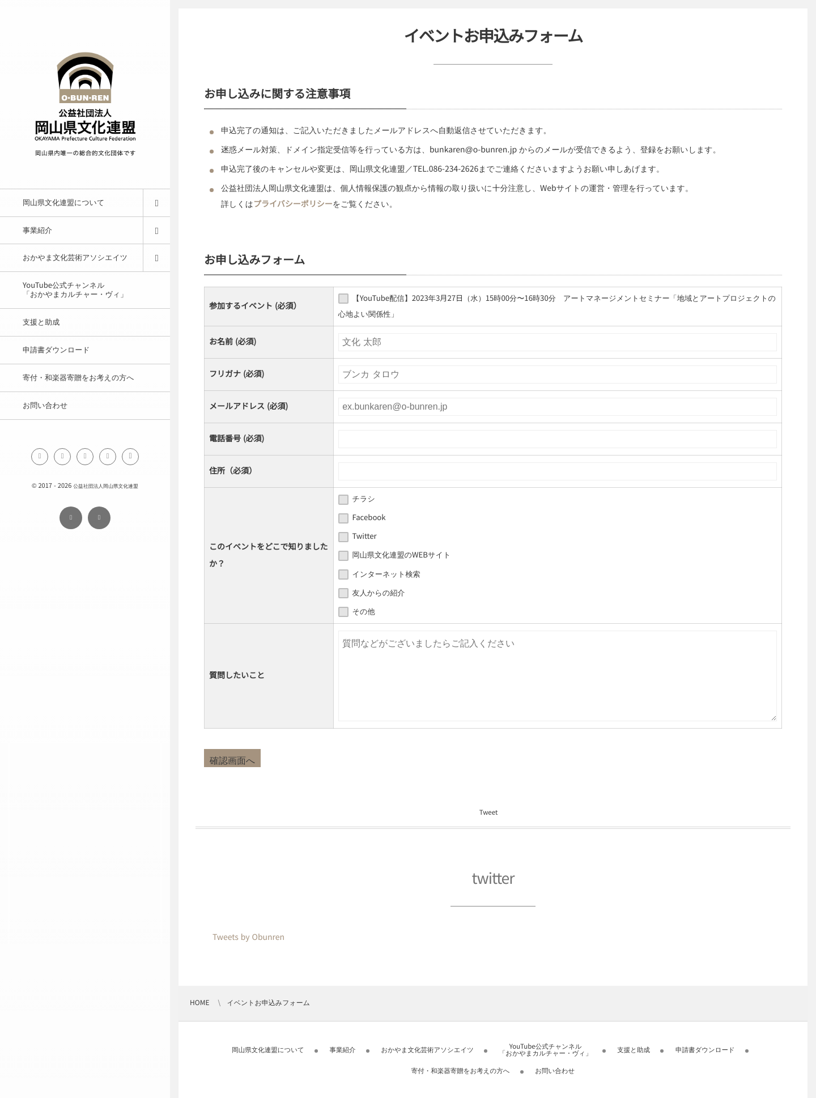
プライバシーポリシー (293, 203)
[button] (130, 456)
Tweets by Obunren (248, 937)
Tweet (488, 813)
